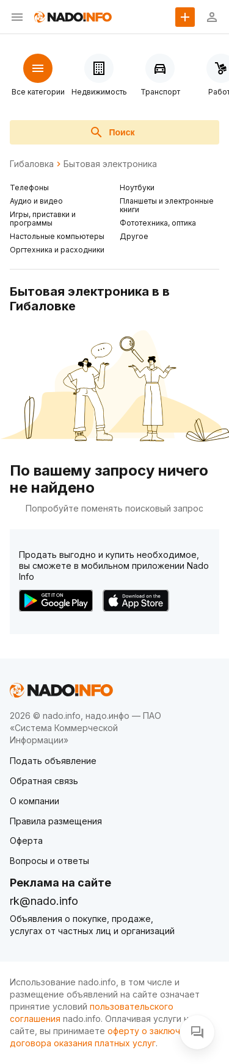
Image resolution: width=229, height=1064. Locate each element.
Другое (134, 236)
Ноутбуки (137, 187)
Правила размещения (56, 821)
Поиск (111, 132)
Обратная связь (44, 781)
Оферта (26, 840)
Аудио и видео (36, 200)
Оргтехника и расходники (57, 249)
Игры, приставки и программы (43, 218)
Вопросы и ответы (49, 860)
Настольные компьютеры (57, 236)
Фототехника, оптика (158, 222)
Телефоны (29, 187)
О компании (34, 801)
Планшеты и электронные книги (167, 205)
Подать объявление (53, 760)
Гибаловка (32, 164)
